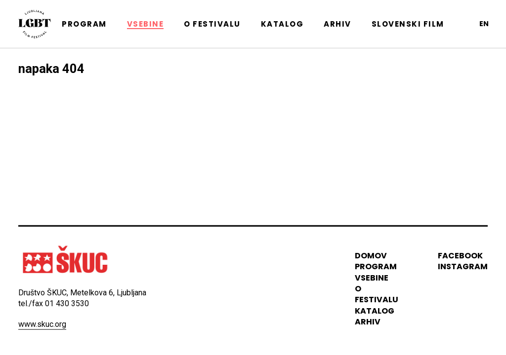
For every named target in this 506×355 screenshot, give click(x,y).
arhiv (367, 321)
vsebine (371, 277)
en (484, 24)
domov (371, 255)
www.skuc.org (42, 323)
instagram (463, 266)
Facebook (460, 255)
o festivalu (376, 294)
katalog (374, 311)
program (376, 266)
